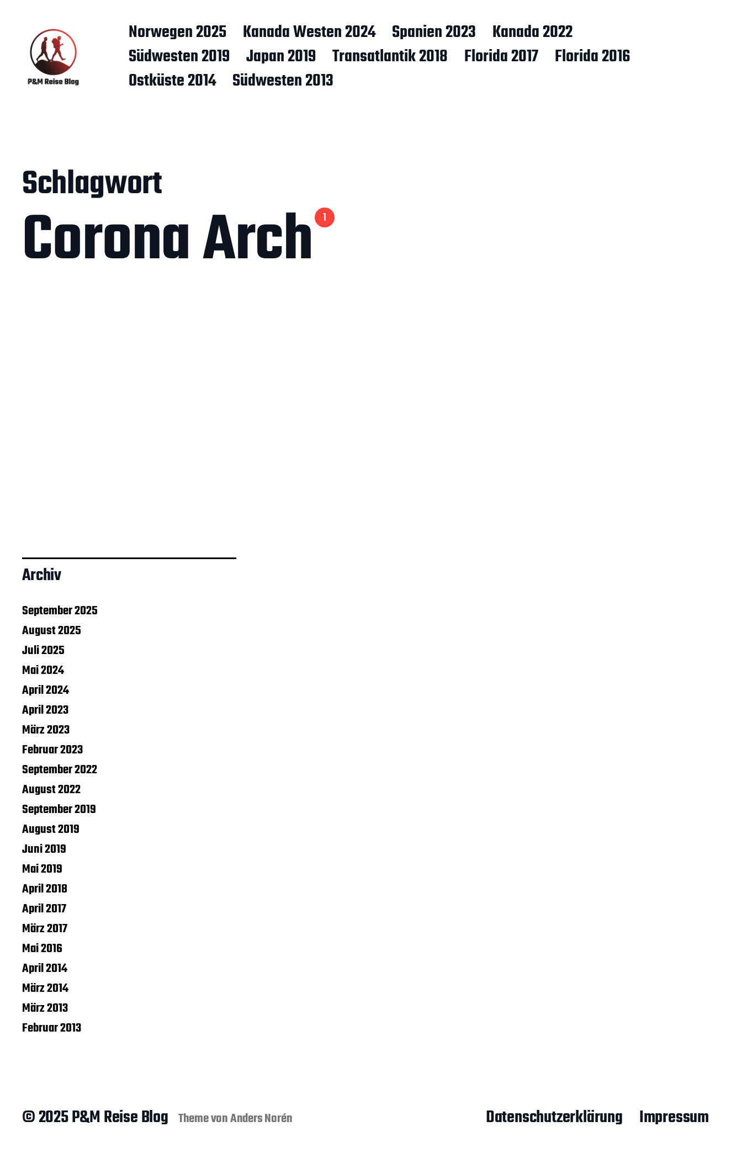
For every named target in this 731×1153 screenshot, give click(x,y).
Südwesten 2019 (179, 57)
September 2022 (59, 770)
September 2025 (60, 611)
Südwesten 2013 (282, 81)
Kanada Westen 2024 (309, 33)
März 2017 (44, 929)
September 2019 (59, 809)
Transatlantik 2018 (390, 57)
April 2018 (44, 889)
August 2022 (51, 789)
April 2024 (45, 690)
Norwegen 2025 (177, 33)
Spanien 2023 (434, 33)
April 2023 (45, 710)
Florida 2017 (501, 57)
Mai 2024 (43, 670)
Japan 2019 (281, 57)
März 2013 (45, 1008)
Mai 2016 (42, 948)
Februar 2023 (52, 750)
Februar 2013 (51, 1028)
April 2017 (44, 909)
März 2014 (45, 988)
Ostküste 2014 (172, 81)
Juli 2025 (43, 650)
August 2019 (51, 829)
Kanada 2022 (532, 33)
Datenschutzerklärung (554, 1117)
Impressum (674, 1117)
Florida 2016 (592, 57)
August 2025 (51, 630)
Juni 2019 (44, 849)
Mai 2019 (42, 869)
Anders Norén (261, 1118)
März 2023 (46, 730)
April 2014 (44, 968)
